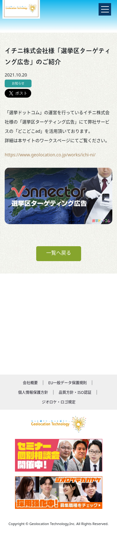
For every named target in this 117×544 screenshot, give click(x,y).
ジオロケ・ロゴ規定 (59, 402)
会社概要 (30, 382)
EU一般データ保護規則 (67, 382)
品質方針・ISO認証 (75, 392)
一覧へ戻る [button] (58, 252)
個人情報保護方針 (33, 392)
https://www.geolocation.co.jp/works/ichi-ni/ (50, 155)
